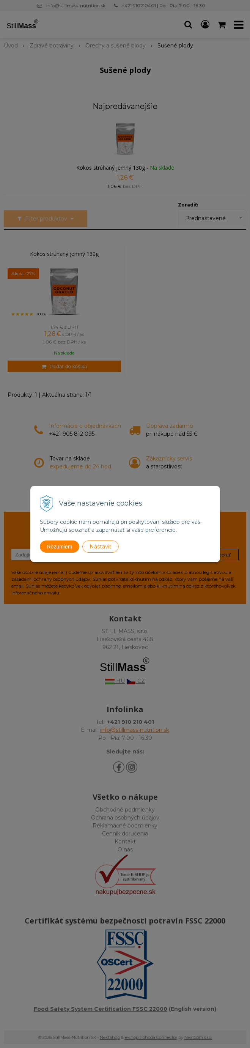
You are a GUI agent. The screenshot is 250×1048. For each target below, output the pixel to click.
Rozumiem (59, 547)
